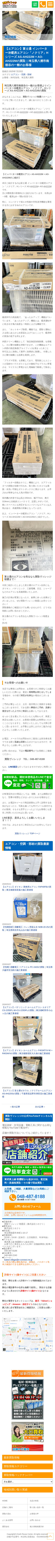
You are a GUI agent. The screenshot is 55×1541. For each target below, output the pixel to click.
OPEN (50, 4)
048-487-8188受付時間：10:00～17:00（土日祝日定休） (27, 1197)
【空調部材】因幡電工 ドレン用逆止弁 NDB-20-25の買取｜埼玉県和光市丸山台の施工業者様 (27, 912)
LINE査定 (35, 4)
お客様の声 (34, 1514)
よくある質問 (7, 1520)
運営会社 (5, 1527)
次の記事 (39, 1107)
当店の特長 (34, 1501)
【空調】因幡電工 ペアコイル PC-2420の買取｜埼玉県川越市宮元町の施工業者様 (27, 952)
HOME (4, 1501)
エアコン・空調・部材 (21, 74)
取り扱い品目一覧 (37, 1507)
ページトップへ (50, 1536)
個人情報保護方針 (37, 1527)
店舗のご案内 (7, 1507)
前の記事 (16, 1107)
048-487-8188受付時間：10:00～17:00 (42, 4)
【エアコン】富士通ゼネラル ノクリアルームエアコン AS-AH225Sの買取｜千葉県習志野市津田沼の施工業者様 (27, 1077)
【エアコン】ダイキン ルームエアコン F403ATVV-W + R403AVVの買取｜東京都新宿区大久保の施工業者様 (27, 1035)
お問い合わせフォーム (27, 1206)
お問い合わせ (35, 1520)
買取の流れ (6, 1514)
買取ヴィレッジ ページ (27, 833)
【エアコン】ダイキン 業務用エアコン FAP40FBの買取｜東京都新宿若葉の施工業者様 (27, 872)
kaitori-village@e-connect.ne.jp (18, 1260)
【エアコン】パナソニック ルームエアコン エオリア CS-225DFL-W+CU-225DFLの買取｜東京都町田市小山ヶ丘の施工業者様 (27, 994)
